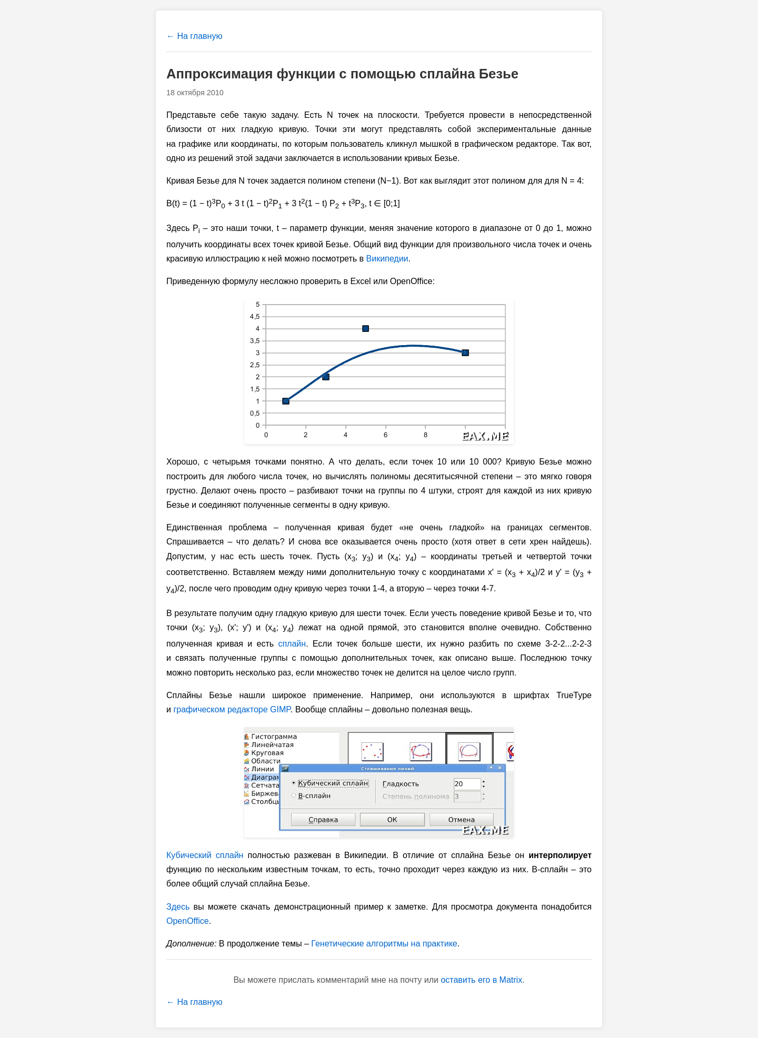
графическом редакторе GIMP (231, 709)
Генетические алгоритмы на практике (384, 943)
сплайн (292, 643)
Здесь (178, 906)
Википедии (387, 258)
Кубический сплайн (204, 855)
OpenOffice (187, 920)
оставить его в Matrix (481, 979)
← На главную (194, 36)
